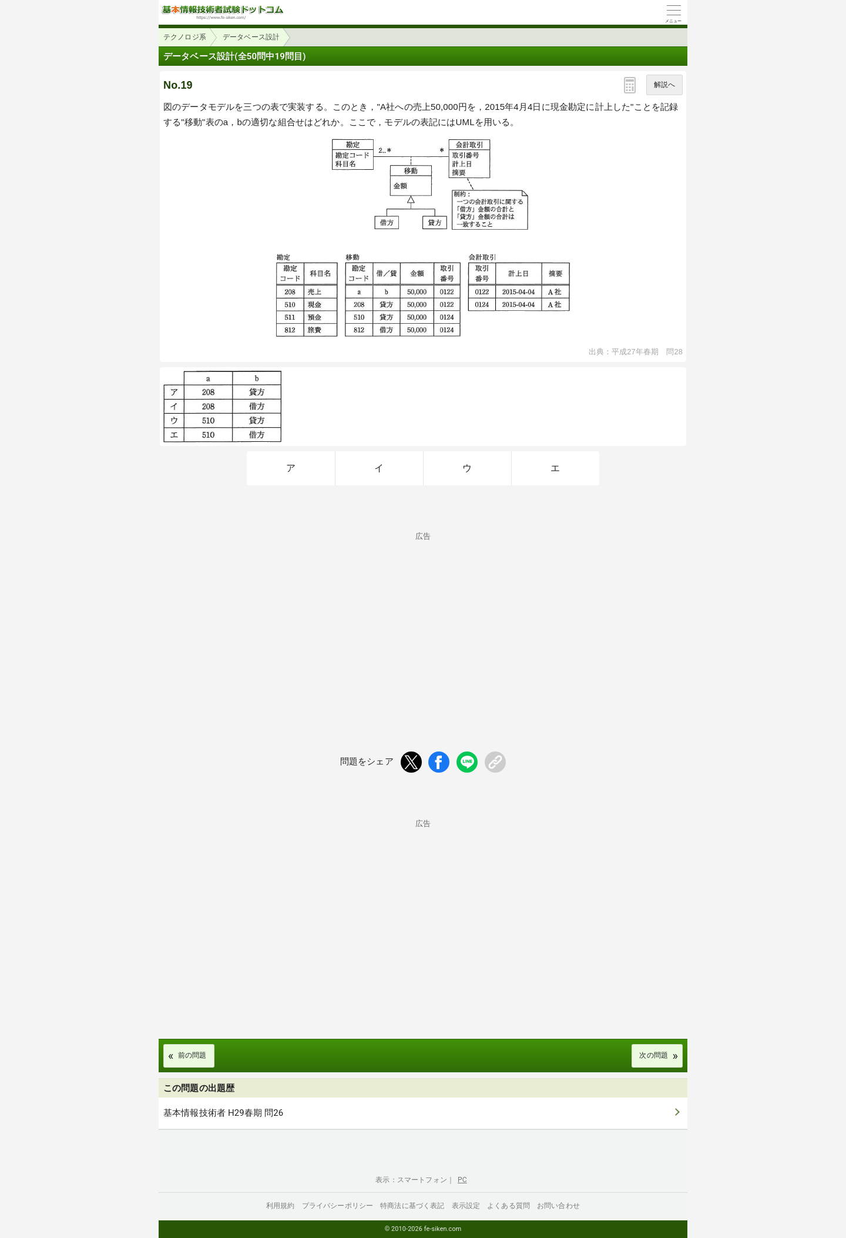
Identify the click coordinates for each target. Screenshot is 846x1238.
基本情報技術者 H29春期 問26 (223, 1113)
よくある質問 (508, 1206)
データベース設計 (251, 37)
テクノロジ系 (184, 37)
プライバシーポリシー (338, 1206)
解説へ (664, 84)
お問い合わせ (558, 1206)
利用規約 (280, 1206)
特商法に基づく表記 (412, 1206)
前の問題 (192, 1055)
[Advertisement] (423, 622)
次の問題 (653, 1055)
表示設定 (466, 1206)
